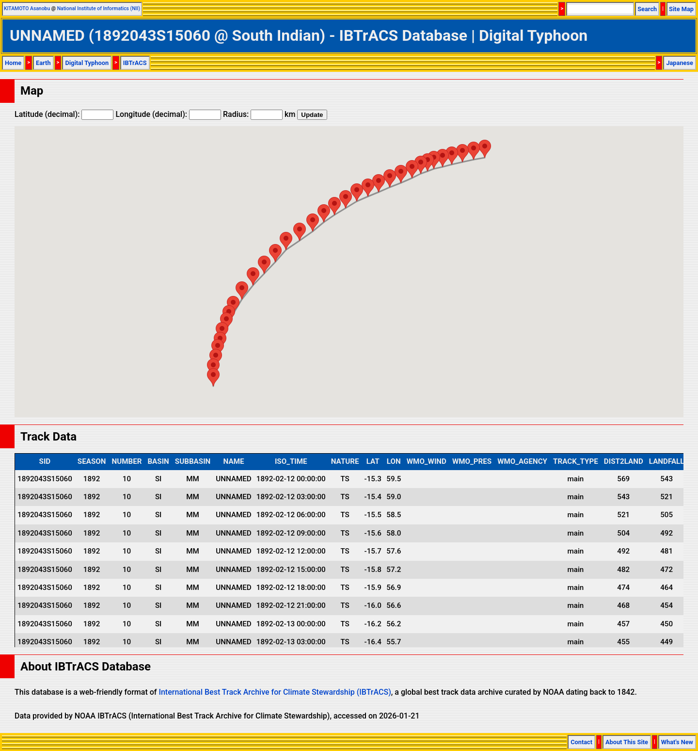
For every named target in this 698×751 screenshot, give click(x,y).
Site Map (681, 9)
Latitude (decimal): (64, 114)
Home (13, 62)
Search (647, 9)
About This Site (626, 742)
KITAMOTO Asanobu (27, 8)
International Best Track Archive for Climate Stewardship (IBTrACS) (275, 692)
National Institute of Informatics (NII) (98, 8)
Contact (581, 742)
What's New (677, 742)
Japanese (679, 62)
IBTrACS (135, 62)
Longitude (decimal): (168, 114)
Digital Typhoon (87, 62)
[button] (484, 149)
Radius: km (259, 114)
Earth (43, 62)
